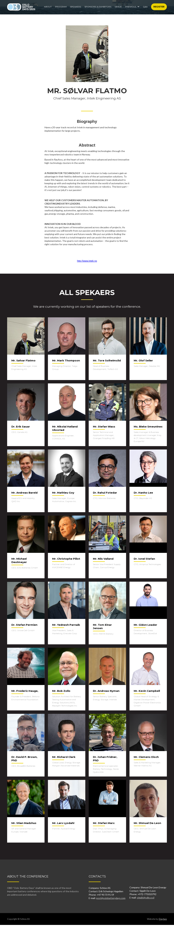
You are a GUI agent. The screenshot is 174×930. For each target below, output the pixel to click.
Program (61, 6)
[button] (132, 5)
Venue (118, 6)
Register (158, 6)
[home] (21, 7)
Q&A (145, 6)
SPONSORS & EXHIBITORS (97, 6)
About (48, 6)
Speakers (75, 6)
